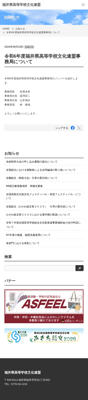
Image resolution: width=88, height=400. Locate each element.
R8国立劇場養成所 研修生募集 (24, 186)
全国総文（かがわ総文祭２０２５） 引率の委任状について (41, 206)
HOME (6, 28)
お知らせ (20, 28)
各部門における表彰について (22, 243)
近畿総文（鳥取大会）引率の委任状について (32, 177)
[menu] (83, 5)
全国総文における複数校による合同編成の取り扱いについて (41, 169)
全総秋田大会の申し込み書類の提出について (32, 161)
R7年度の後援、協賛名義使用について (28, 234)
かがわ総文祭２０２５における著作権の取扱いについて (38, 214)
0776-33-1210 (19, 384)
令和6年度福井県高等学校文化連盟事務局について (33, 32)
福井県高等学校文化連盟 (21, 5)
